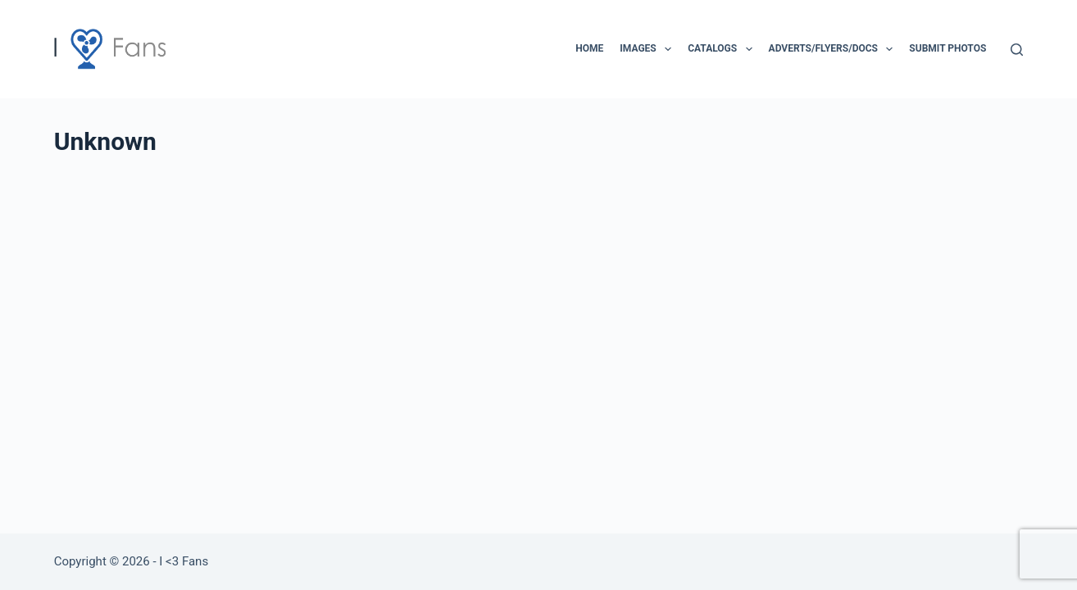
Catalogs (723, 49)
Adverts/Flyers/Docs (834, 49)
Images (649, 49)
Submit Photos (947, 48)
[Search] (1017, 49)
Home (589, 48)
